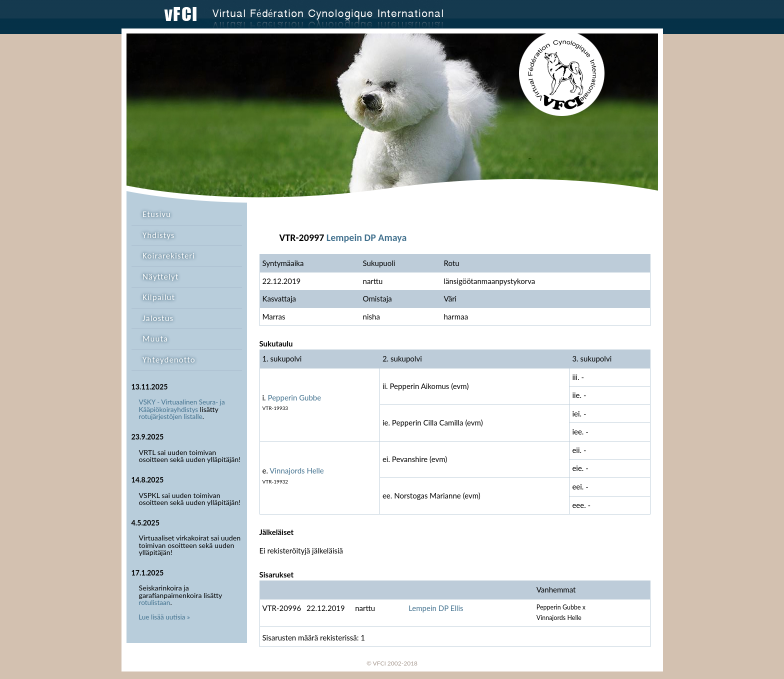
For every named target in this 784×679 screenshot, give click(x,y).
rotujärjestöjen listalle (170, 416)
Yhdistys (158, 235)
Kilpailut (158, 297)
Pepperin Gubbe (295, 397)
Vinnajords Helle (297, 470)
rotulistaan (154, 602)
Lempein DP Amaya (366, 238)
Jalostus (158, 318)
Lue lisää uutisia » (164, 617)
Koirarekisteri (168, 255)
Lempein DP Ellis (435, 608)
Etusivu (156, 214)
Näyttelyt (160, 277)
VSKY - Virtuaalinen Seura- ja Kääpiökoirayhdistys (182, 406)
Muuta (155, 339)
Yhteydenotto (169, 359)
